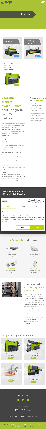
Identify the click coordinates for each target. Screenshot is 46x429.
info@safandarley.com (18, 426)
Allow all (37, 227)
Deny (22, 227)
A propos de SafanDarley (13, 416)
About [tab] (38, 206)
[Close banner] (43, 201)
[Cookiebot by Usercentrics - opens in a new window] (34, 201)
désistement (30, 416)
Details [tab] (23, 206)
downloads (23, 416)
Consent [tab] (8, 206)
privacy (36, 416)
